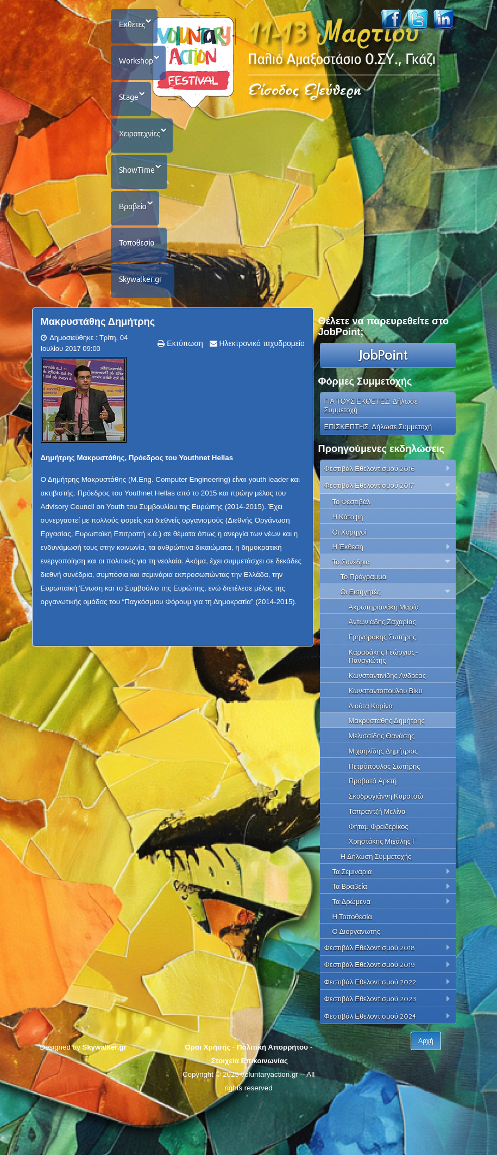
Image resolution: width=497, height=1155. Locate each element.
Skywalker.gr (142, 327)
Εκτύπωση (184, 395)
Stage (130, 113)
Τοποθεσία (138, 284)
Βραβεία (134, 241)
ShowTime (138, 198)
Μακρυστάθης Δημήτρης (98, 373)
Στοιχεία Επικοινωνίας (249, 1113)
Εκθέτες (134, 27)
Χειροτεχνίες (141, 156)
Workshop (138, 70)
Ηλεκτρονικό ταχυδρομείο (261, 395)
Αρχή (426, 1093)
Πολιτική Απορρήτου (272, 1099)
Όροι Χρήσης (207, 1099)
